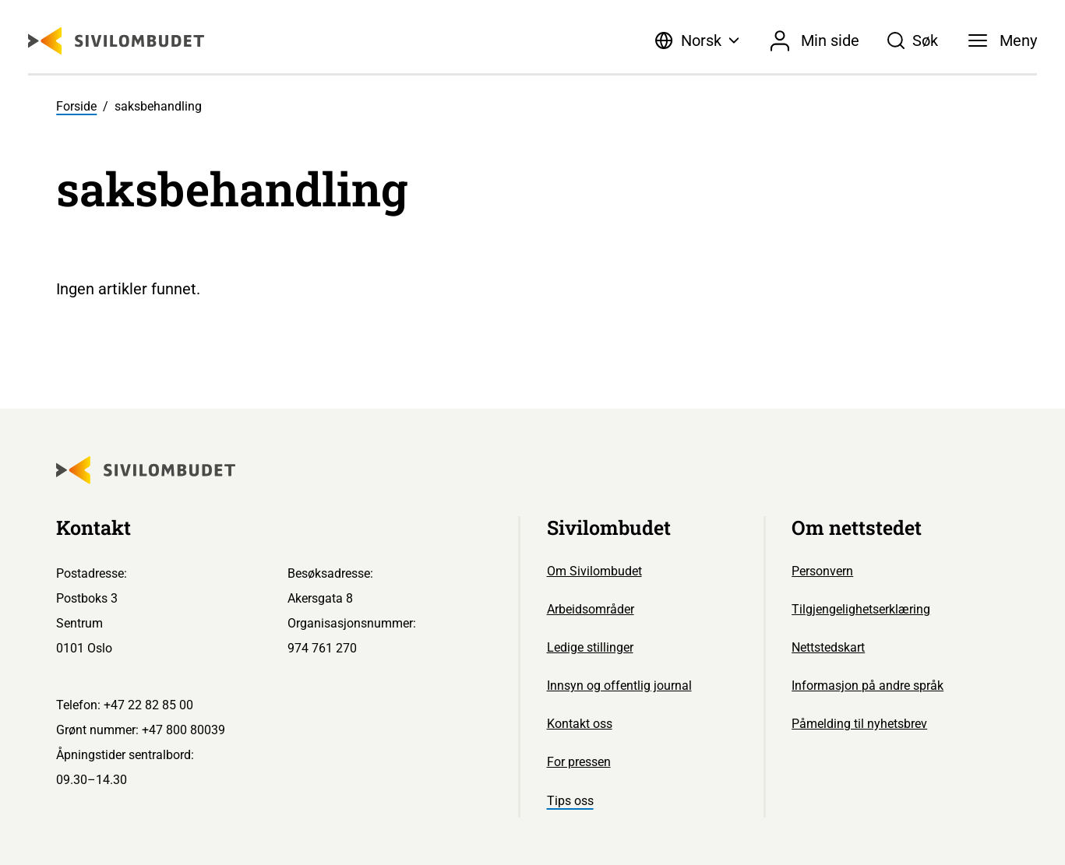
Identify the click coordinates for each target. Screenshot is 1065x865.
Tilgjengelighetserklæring (861, 609)
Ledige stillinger (590, 647)
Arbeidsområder (590, 609)
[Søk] (913, 40)
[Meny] (1002, 40)
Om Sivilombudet (594, 571)
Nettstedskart (828, 647)
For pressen (579, 761)
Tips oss (570, 800)
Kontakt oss (579, 723)
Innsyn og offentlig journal (619, 685)
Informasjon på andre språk (867, 685)
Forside (76, 106)
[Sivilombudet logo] (116, 41)
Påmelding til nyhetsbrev (859, 723)
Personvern (822, 571)
